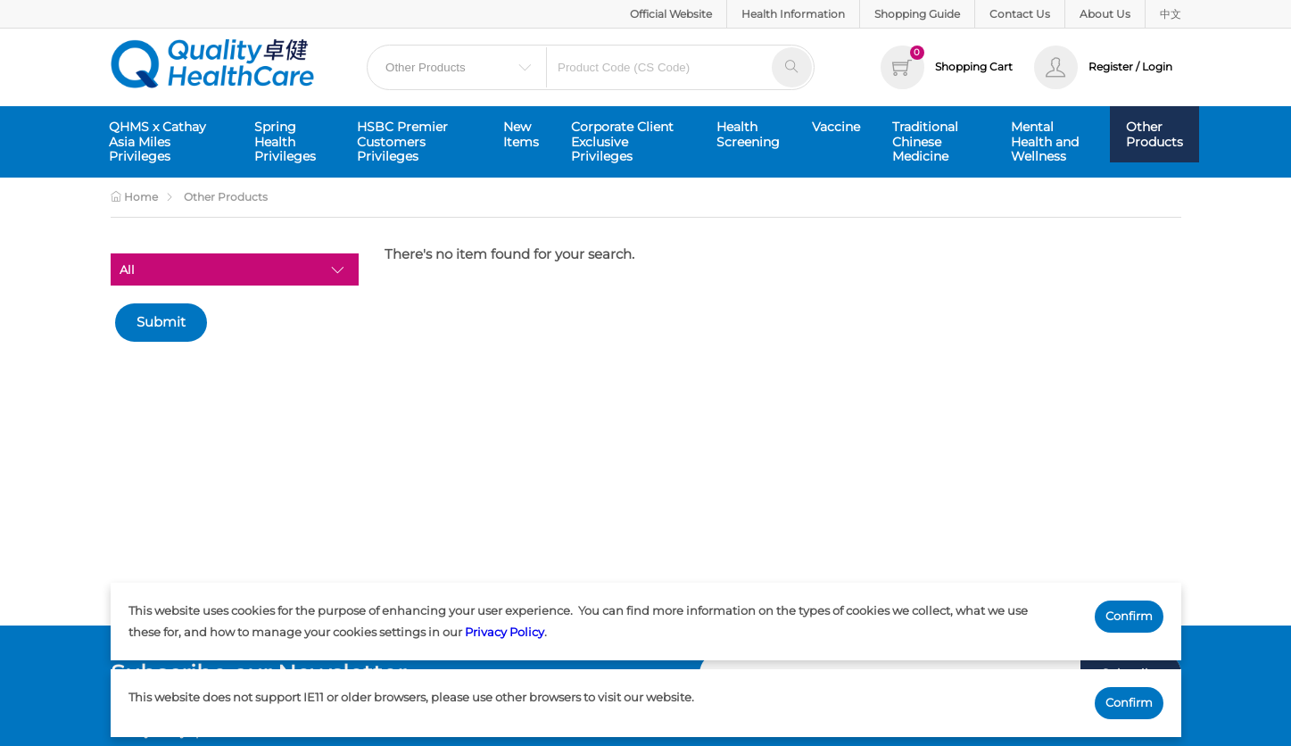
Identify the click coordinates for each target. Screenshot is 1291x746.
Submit (161, 322)
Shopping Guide (917, 14)
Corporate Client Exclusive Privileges (622, 142)
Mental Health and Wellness (1045, 142)
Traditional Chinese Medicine (925, 142)
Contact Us (1019, 14)
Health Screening (748, 134)
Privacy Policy (504, 632)
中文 (1170, 14)
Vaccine (836, 127)
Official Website (671, 14)
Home (134, 196)
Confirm (1129, 616)
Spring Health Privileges (285, 142)
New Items (521, 134)
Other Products (1154, 134)
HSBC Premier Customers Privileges (402, 142)
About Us (1105, 14)
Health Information (793, 14)
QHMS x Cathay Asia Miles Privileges (157, 142)
